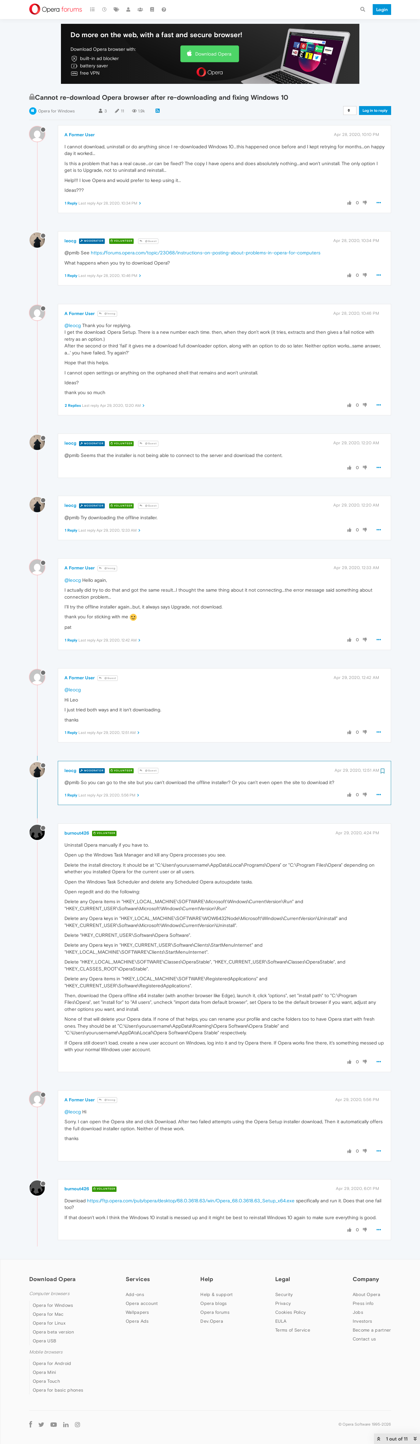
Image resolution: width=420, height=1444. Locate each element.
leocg (70, 240)
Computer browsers (49, 1293)
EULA (280, 1321)
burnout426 (76, 833)
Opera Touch (46, 1381)
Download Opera (213, 54)
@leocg (107, 313)
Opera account (142, 1303)
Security (284, 1294)
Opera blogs (213, 1303)
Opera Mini (44, 1372)
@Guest (148, 241)
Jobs (358, 1312)
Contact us (364, 1338)
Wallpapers (137, 1312)
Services (138, 1279)
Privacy (283, 1303)
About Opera (366, 1294)
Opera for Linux (49, 1323)
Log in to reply (375, 110)
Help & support (216, 1294)
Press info (363, 1303)
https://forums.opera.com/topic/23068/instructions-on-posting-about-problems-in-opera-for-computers (205, 252)
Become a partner (372, 1330)
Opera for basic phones (58, 1390)
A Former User (79, 134)
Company (366, 1279)
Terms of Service (292, 1330)
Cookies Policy (290, 1312)
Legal (282, 1279)
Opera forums (215, 1312)
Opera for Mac (48, 1314)
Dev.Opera (211, 1321)
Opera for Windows (56, 111)
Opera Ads (137, 1321)
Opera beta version (53, 1331)
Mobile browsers (46, 1352)
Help (206, 1279)
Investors (362, 1321)
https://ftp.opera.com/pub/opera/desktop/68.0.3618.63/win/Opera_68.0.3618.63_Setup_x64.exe (191, 1200)
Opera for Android (52, 1363)
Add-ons (135, 1294)
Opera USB (45, 1340)
